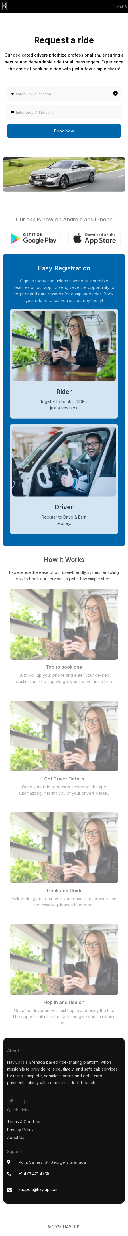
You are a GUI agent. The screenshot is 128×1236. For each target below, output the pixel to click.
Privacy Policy (20, 1129)
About (13, 1050)
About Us (15, 1137)
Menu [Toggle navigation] (120, 6)
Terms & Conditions (25, 1121)
